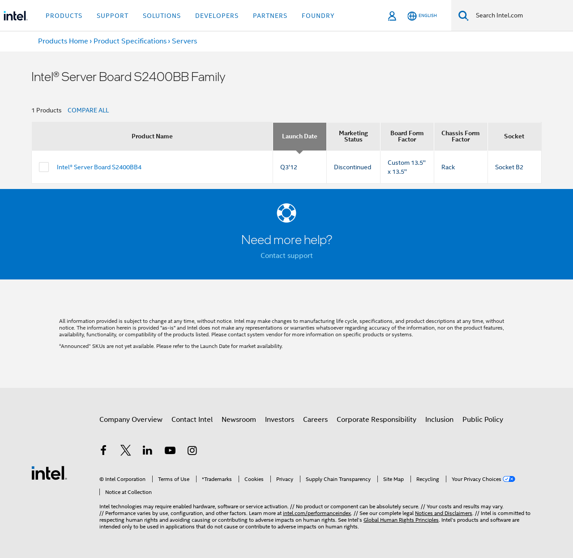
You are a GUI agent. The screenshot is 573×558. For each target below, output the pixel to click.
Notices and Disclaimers (443, 513)
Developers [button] (217, 16)
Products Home (63, 41)
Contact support (287, 255)
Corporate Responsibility (376, 419)
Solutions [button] (162, 16)
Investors (279, 419)
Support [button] (112, 16)
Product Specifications (130, 41)
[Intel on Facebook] (103, 452)
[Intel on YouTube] (170, 452)
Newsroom (239, 419)
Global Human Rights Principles (401, 519)
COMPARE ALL (88, 110)
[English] (422, 15)
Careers (315, 419)
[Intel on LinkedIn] (147, 452)
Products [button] (64, 16)
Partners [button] (270, 16)
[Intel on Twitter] (125, 452)
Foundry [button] (318, 16)
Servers (184, 41)
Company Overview (130, 419)
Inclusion (439, 419)
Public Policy (482, 419)
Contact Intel (192, 419)
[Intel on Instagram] (192, 452)
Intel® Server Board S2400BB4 (99, 167)
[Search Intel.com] (520, 15)
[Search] (463, 15)
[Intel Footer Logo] (49, 472)
